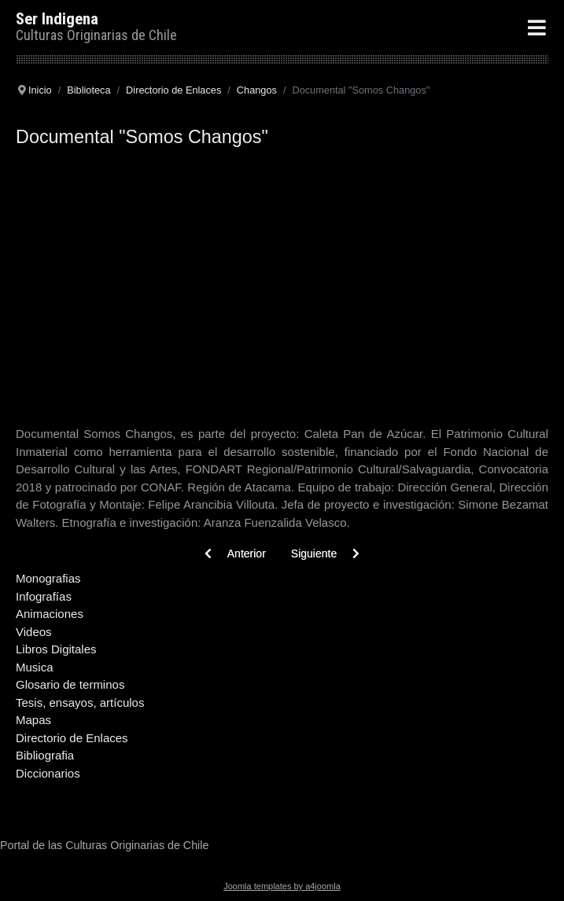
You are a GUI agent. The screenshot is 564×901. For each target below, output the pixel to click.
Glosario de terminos (70, 684)
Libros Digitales (56, 649)
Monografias (48, 578)
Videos (34, 631)
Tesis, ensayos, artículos (80, 702)
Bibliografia (45, 755)
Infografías (44, 596)
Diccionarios (48, 773)
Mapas (33, 719)
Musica (34, 667)
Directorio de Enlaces (72, 738)
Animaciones (49, 613)
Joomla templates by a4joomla (282, 886)
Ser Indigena (57, 18)
